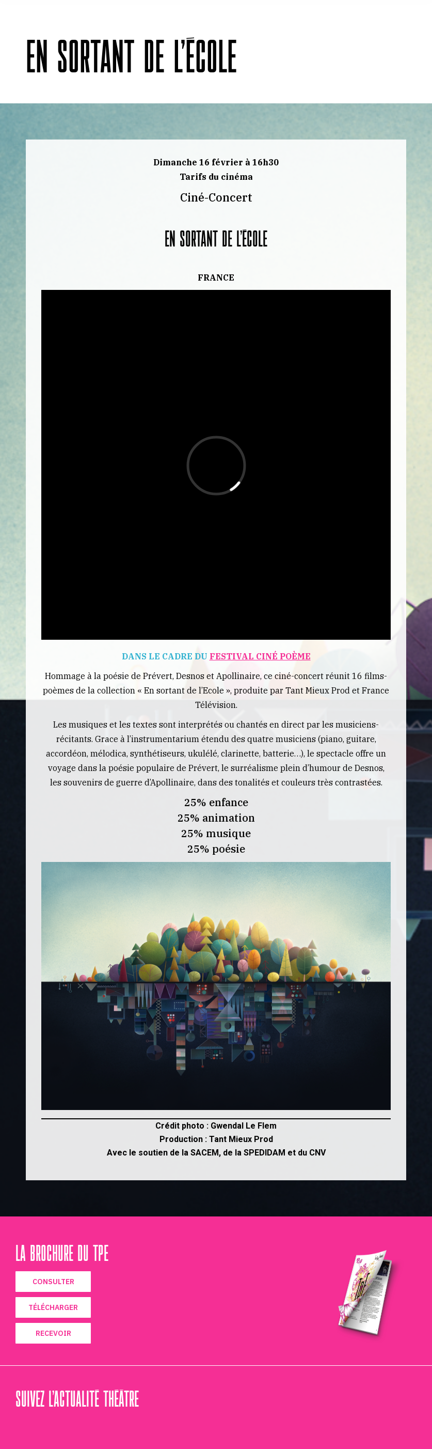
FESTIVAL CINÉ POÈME (260, 656)
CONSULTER (53, 1281)
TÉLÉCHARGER (53, 1307)
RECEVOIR (53, 1333)
